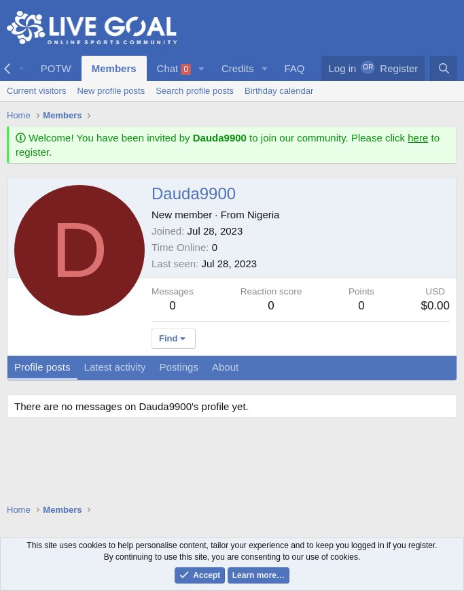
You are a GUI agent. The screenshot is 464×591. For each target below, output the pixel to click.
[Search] (443, 68)
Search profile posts (195, 91)
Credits (237, 68)
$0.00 (435, 305)
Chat (174, 69)
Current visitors (36, 91)
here (418, 137)
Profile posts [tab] (42, 367)
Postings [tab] (178, 367)
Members (114, 68)
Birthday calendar (279, 91)
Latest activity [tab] (115, 367)
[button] (201, 68)
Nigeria (263, 214)
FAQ (294, 68)
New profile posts (111, 91)
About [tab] (225, 367)
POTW (56, 68)
